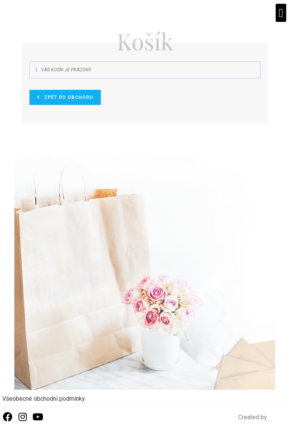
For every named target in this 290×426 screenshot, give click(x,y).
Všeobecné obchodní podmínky (43, 398)
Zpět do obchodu (67, 97)
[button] (281, 13)
